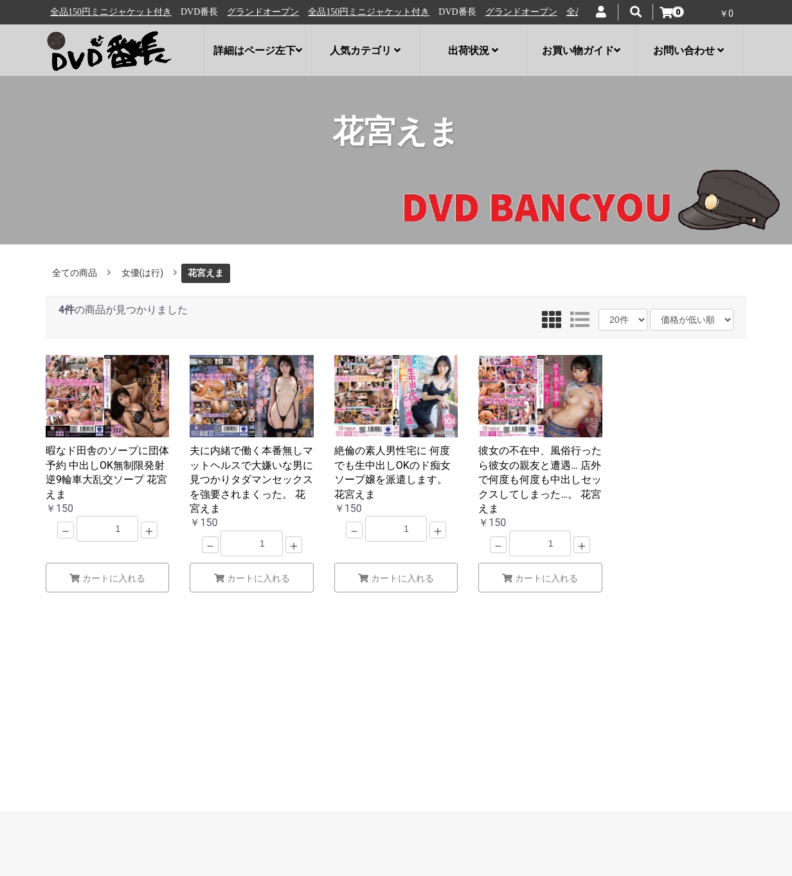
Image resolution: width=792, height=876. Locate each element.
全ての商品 (74, 273)
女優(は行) (143, 273)
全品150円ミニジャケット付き (195, 12)
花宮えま (206, 273)
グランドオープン (89, 12)
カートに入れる (107, 578)
